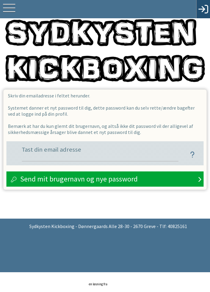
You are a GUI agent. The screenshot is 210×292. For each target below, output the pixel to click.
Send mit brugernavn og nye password (79, 179)
